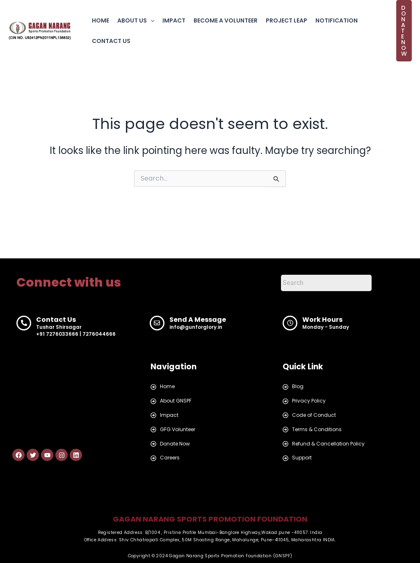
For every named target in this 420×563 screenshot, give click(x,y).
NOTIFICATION (336, 20)
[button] (150, 20)
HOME (100, 20)
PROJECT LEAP (286, 20)
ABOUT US (135, 20)
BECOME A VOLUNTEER (226, 20)
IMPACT (173, 20)
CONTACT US (111, 41)
